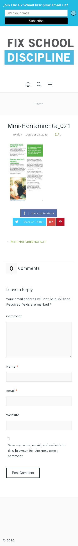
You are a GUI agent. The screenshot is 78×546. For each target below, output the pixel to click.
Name (12, 366)
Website (12, 415)
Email (11, 390)
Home (39, 104)
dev (19, 134)
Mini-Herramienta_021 (28, 241)
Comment (14, 316)
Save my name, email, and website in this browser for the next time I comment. (37, 450)
